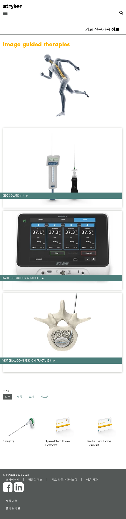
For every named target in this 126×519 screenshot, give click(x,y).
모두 (7, 396)
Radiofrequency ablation (21, 278)
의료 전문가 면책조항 (64, 479)
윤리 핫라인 (13, 508)
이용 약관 (92, 479)
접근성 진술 (35, 479)
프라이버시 (12, 479)
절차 (31, 396)
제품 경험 (11, 500)
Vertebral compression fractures (27, 360)
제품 (19, 396)
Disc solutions (13, 195)
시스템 (45, 396)
